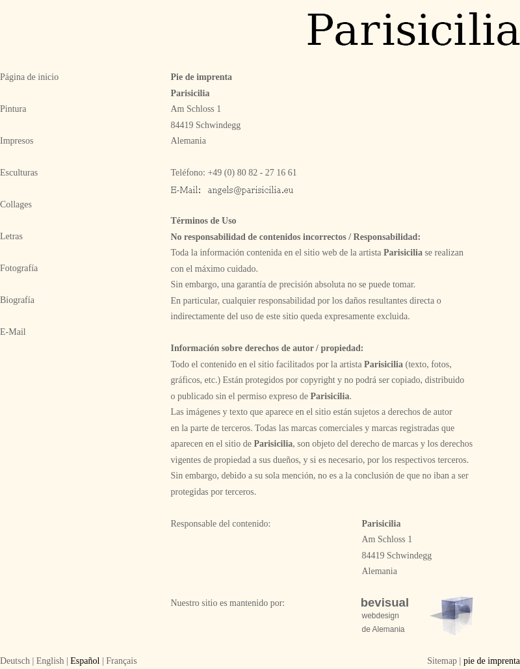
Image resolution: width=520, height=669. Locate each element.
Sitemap (442, 661)
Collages (16, 204)
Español (84, 661)
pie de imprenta (491, 661)
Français (121, 661)
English (50, 661)
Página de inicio (29, 77)
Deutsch (15, 661)
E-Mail (13, 332)
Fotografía (19, 268)
